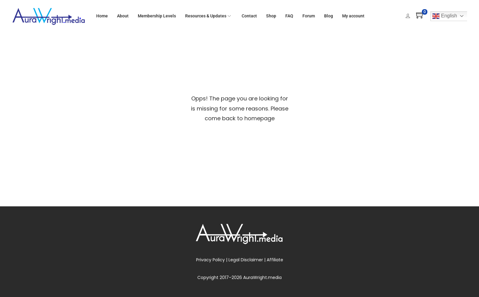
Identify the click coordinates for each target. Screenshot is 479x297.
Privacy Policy (210, 260)
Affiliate (275, 260)
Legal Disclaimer (246, 260)
